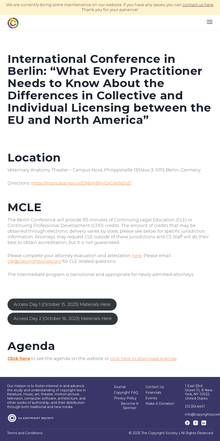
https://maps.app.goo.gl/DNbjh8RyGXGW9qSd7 (81, 183)
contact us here (198, 5)
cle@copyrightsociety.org (34, 261)
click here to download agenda (143, 358)
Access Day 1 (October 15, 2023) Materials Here (62, 304)
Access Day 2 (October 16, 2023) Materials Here (63, 318)
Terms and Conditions (25, 433)
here (137, 255)
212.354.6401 (195, 406)
